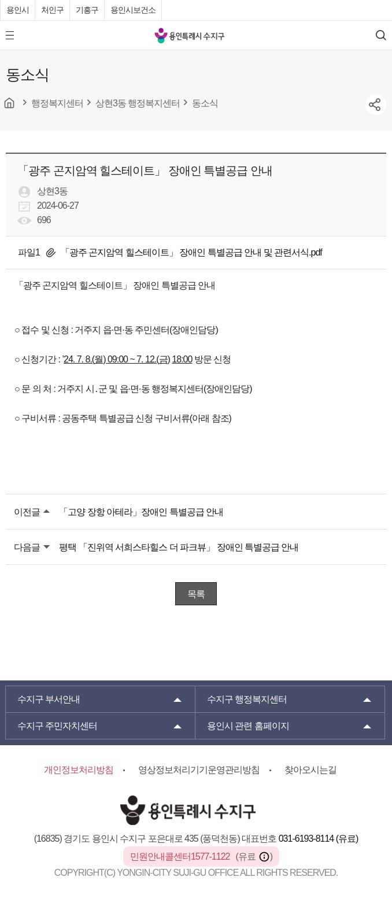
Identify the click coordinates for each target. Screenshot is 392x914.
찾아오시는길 (310, 770)
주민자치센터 (57, 726)
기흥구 (87, 9)
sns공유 (375, 104)
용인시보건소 (133, 9)
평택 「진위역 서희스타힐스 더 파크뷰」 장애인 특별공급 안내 (178, 547)
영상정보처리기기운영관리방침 (199, 770)
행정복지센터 (247, 699)
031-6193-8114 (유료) (318, 838)
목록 (196, 594)
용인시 (17, 9)
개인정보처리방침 (78, 770)
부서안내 (48, 699)
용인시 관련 (248, 726)
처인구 (52, 9)
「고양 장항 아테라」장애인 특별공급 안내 (141, 512)
